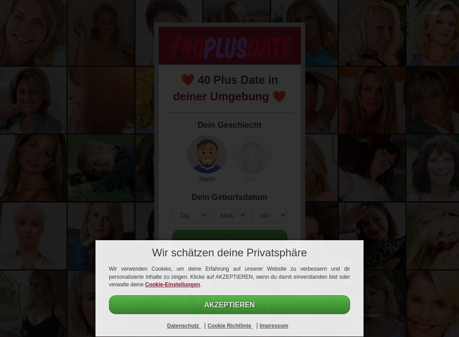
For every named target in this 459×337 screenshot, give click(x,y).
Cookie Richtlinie (230, 326)
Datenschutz (184, 326)
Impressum (274, 326)
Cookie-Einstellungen (172, 284)
